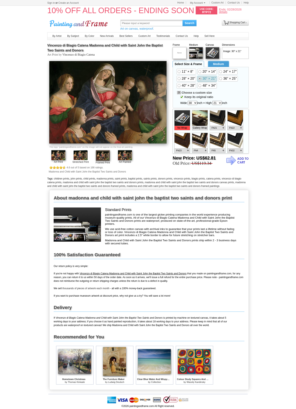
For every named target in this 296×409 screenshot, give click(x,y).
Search (189, 23)
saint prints (121, 178)
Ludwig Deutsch (116, 382)
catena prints (213, 178)
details (223, 12)
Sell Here (210, 36)
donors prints (165, 178)
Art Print (58, 162)
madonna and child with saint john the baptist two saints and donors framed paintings (173, 186)
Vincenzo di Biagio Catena (78, 54)
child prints (89, 178)
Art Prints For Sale (79, 23)
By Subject (73, 36)
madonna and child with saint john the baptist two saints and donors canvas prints (189, 182)
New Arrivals (107, 36)
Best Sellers (126, 36)
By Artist (56, 36)
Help (246, 2)
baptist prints (135, 178)
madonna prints (104, 178)
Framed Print (103, 162)
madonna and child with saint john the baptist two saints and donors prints (103, 182)
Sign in (51, 2)
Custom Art (218, 2)
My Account (197, 2)
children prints (61, 178)
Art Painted (125, 162)
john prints (76, 178)
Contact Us (234, 2)
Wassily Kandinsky (196, 382)
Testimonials (163, 36)
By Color (89, 36)
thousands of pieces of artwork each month (85, 288)
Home (180, 2)
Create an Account (68, 2)
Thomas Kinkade (76, 382)
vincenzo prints (182, 178)
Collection (156, 382)
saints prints (150, 178)
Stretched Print (80, 162)
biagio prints (198, 178)
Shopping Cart (237, 22)
